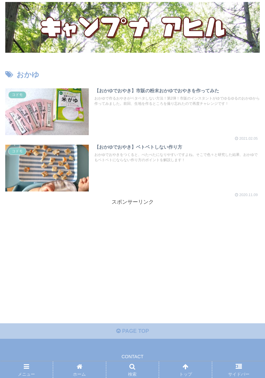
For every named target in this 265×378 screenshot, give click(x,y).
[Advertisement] (132, 253)
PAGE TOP (132, 331)
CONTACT (132, 356)
